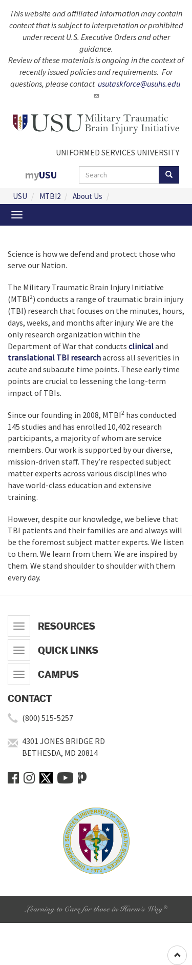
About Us (87, 196)
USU (20, 196)
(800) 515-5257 (47, 718)
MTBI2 (49, 196)
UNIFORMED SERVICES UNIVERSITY (117, 152)
